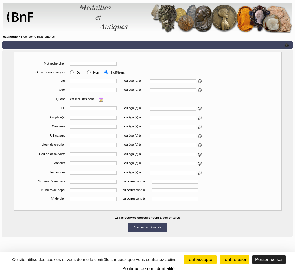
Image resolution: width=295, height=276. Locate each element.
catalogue (10, 36)
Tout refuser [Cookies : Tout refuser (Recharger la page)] (234, 259)
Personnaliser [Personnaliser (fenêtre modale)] (269, 259)
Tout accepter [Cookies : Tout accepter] (200, 259)
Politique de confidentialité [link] (148, 268)
